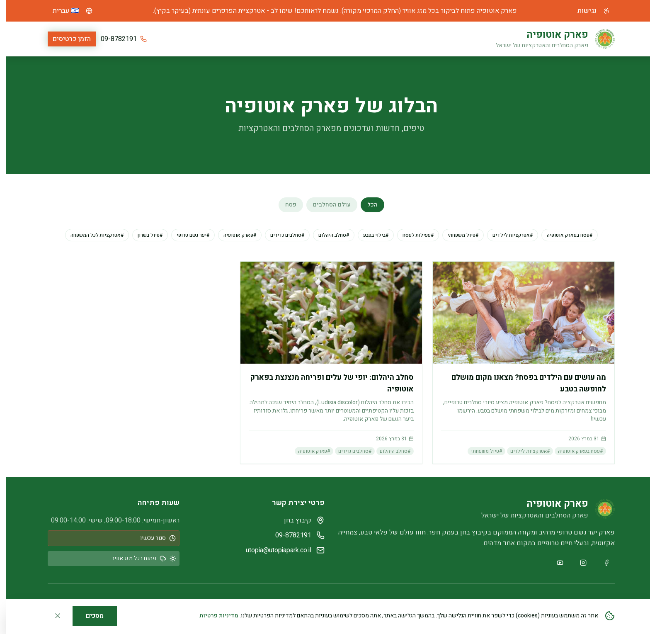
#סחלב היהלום (327, 235)
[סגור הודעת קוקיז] (51, 616)
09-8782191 (113, 39)
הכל (366, 204)
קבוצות (271, 39)
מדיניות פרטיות (212, 615)
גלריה (244, 39)
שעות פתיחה (308, 39)
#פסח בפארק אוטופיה (563, 235)
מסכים (88, 616)
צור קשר (215, 39)
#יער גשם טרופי (186, 235)
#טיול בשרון (143, 235)
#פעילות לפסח (411, 235)
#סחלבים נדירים (281, 235)
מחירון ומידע (353, 39)
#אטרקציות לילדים (506, 235)
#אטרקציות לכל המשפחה (90, 235)
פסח (284, 204)
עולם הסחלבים (325, 204)
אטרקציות (394, 39)
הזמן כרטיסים (65, 39)
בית (422, 39)
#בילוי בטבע (369, 235)
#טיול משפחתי (456, 235)
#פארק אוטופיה (233, 235)
